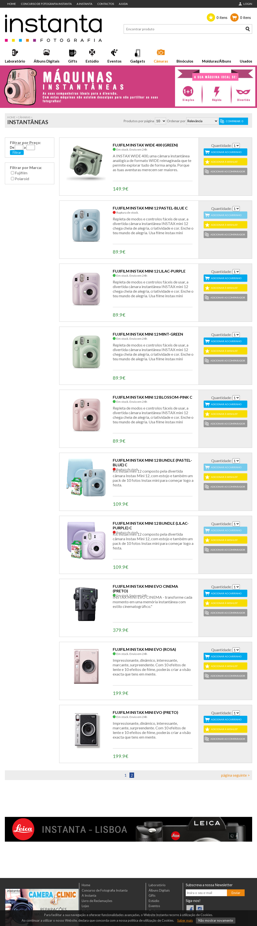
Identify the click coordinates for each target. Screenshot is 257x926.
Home (11, 3)
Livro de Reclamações (97, 901)
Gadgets (137, 61)
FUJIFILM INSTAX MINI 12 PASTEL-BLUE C (150, 208)
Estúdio (92, 61)
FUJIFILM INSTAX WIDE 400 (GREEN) (145, 145)
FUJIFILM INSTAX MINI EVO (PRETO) (145, 712)
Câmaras (161, 61)
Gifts (72, 61)
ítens (222, 17)
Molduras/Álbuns (216, 61)
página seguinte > (235, 775)
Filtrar (17, 152)
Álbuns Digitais (46, 61)
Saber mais (185, 920)
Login (247, 3)
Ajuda (123, 3)
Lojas (85, 906)
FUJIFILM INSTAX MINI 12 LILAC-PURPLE (149, 271)
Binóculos (185, 61)
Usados (246, 61)
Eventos (114, 61)
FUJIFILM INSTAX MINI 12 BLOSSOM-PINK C (152, 397)
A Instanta (84, 3)
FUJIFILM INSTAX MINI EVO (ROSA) (144, 649)
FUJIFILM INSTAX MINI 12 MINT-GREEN (148, 334)
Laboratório (15, 61)
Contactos (105, 3)
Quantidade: (221, 145)
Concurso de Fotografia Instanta (46, 3)
